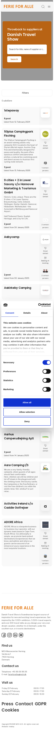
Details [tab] (27, 312)
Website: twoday (8, 727)
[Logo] (18, 6)
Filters (27, 93)
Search (14, 59)
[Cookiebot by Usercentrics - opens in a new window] (38, 305)
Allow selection (27, 412)
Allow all (27, 402)
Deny (27, 421)
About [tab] (44, 312)
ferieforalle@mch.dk (17, 674)
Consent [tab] (9, 312)
